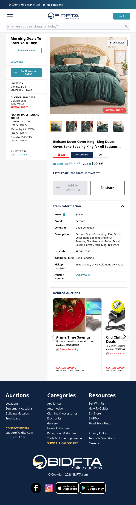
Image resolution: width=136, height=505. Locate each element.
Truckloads (13, 418)
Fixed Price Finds (100, 423)
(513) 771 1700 (15, 437)
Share (107, 188)
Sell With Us (96, 403)
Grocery (52, 423)
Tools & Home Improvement (66, 438)
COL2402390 (17, 61)
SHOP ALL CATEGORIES (62, 443)
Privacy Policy (98, 433)
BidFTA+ (94, 418)
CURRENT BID (60, 164)
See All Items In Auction (25, 72)
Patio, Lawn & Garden (61, 433)
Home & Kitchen (58, 428)
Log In (121, 16)
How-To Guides (99, 408)
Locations (12, 403)
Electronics (54, 418)
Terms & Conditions (102, 438)
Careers (94, 443)
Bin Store (95, 413)
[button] (10, 16)
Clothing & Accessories (62, 413)
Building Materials (18, 413)
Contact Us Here (19, 154)
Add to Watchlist (68, 187)
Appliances (54, 403)
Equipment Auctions (19, 408)
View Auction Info (26, 50)
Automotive (55, 408)
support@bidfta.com (19, 433)
